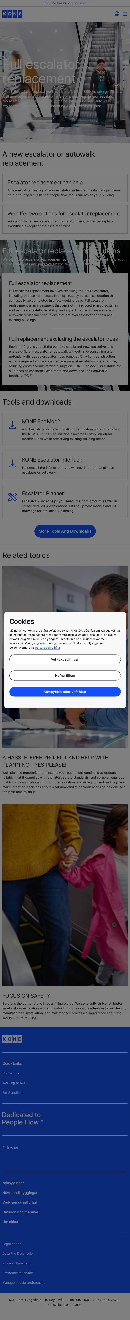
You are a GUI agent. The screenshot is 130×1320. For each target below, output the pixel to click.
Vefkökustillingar (65, 659)
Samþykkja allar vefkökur (65, 692)
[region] (65, 660)
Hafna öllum (65, 676)
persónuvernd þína (47, 647)
